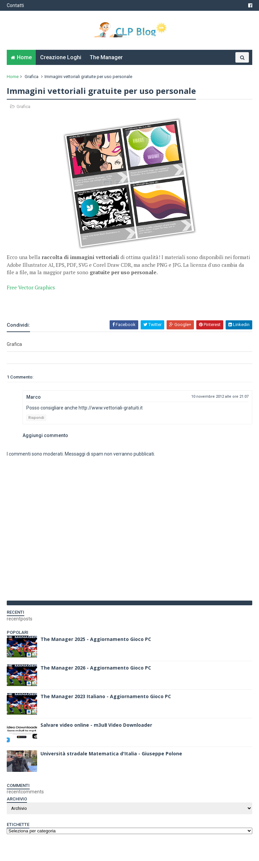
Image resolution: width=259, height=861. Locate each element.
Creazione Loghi (60, 57)
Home (24, 57)
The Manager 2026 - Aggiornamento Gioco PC (95, 668)
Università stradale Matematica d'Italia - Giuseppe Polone (111, 753)
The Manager (106, 57)
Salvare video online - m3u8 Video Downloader (96, 725)
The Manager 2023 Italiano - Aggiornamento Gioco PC (105, 696)
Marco (33, 397)
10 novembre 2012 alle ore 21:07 (220, 396)
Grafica (31, 76)
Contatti (15, 5)
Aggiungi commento (45, 435)
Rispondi (36, 418)
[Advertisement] (86, 301)
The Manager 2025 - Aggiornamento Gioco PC (95, 639)
